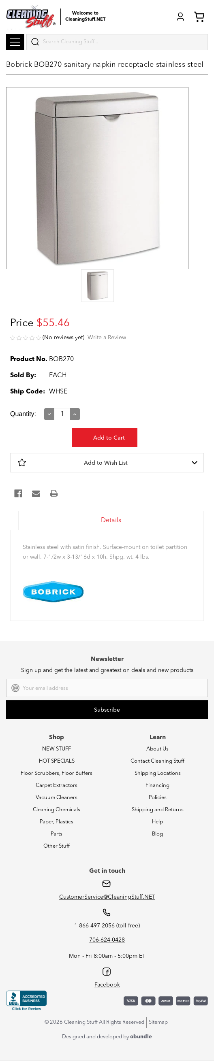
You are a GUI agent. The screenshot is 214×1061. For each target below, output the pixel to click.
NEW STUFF (56, 749)
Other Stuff (56, 846)
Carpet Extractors (56, 785)
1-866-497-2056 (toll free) (107, 926)
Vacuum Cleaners (56, 797)
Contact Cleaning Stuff (157, 761)
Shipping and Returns (158, 809)
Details (111, 520)
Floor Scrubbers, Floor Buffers (56, 773)
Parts (56, 834)
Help (157, 822)
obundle (141, 1037)
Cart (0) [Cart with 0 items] (199, 16)
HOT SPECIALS (57, 761)
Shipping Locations (158, 773)
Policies (158, 797)
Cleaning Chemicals (56, 809)
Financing (157, 785)
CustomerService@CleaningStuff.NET (107, 897)
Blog (157, 834)
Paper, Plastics (56, 822)
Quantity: (23, 413)
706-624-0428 (107, 940)
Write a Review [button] (107, 337)
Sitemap (158, 1022)
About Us (157, 749)
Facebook (107, 985)
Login (180, 16)
